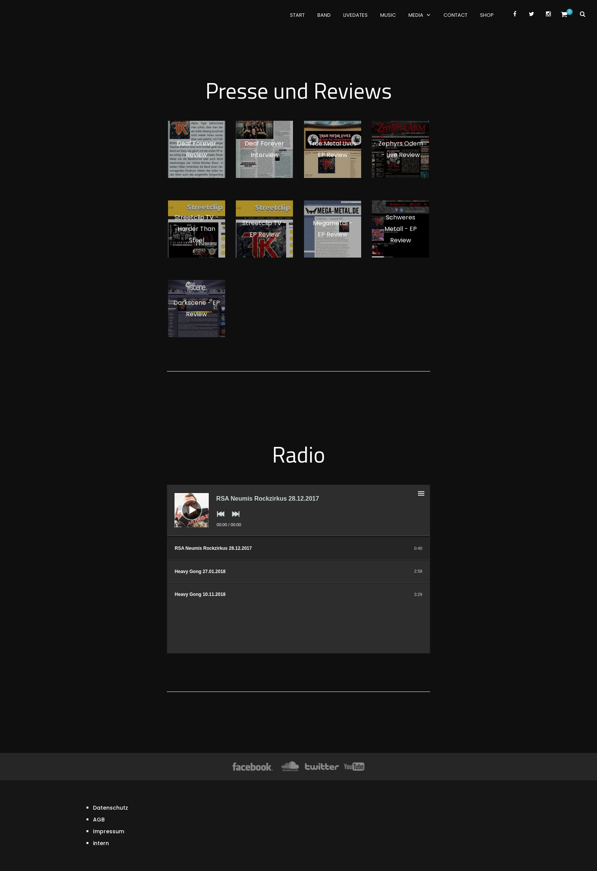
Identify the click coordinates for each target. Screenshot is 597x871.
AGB (99, 800)
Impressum (108, 811)
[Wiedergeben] (186, 504)
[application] (299, 511)
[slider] (298, 536)
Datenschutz (110, 788)
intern (101, 823)
